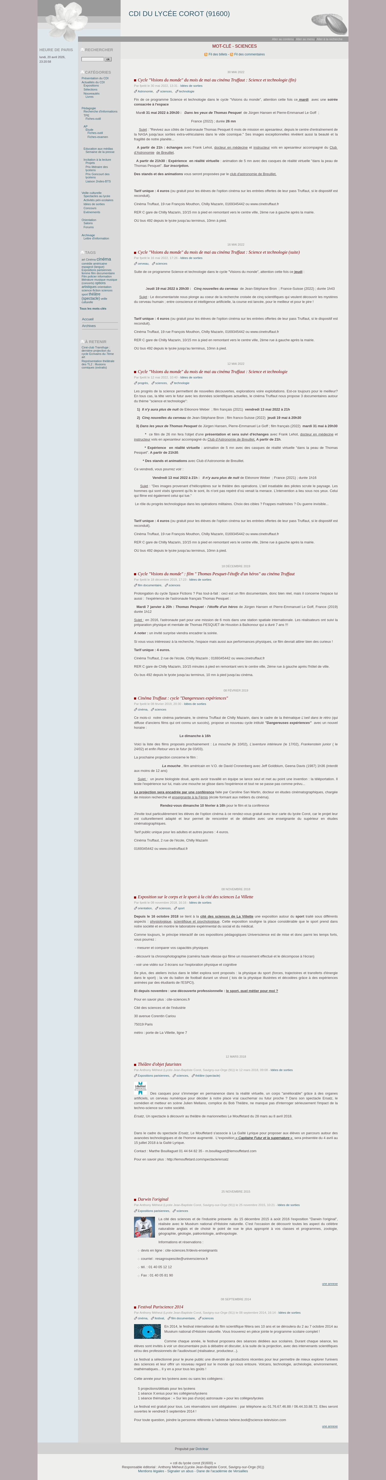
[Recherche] (92, 59)
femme (85, 273)
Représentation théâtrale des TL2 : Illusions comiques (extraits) (97, 364)
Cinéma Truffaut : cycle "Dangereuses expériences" (183, 698)
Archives (89, 326)
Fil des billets (218, 54)
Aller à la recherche (329, 39)
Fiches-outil (93, 118)
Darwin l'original (153, 1199)
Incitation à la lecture (97, 159)
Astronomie (145, 91)
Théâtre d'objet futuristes (159, 1064)
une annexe (330, 1283)
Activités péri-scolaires (98, 200)
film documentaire (149, 585)
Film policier (89, 276)
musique (100, 279)
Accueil (88, 319)
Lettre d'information (96, 238)
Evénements (92, 212)
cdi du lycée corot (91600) (179, 14)
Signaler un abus (180, 1471)
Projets (90, 162)
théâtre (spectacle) (207, 1075)
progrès (143, 383)
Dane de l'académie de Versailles (222, 1471)
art (83, 259)
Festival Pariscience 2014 (160, 1307)
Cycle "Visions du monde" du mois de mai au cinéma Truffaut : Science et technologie (213, 371)
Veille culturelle (91, 192)
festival (159, 1318)
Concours (90, 208)
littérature (87, 279)
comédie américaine (94, 263)
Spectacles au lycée (97, 196)
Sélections (91, 89)
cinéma (142, 709)
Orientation (88, 219)
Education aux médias (98, 148)
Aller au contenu (283, 39)
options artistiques (93, 285)
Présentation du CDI (95, 78)
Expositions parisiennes (153, 1075)
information (105, 276)
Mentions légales (151, 1471)
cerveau (143, 263)
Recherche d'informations (100, 111)
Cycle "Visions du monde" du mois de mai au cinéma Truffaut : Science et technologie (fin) (217, 80)
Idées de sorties (191, 85)
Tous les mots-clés (93, 308)
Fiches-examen (98, 136)
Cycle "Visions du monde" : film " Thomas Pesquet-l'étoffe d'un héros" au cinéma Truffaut (216, 574)
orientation (145, 908)
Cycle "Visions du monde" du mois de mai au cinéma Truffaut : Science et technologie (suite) (219, 252)
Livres (90, 96)
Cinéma (91, 259)
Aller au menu (305, 39)
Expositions (91, 85)
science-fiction (91, 290)
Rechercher (99, 50)
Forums (89, 227)
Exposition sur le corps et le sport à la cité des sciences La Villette (195, 897)
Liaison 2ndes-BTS (98, 181)
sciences (166, 91)
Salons (88, 223)
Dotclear (201, 1449)
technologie (186, 91)
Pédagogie (88, 108)
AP (86, 126)
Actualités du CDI (93, 82)
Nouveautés (92, 93)
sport (181, 908)
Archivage (88, 235)
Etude (89, 129)
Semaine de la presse (100, 151)
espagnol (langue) (92, 266)
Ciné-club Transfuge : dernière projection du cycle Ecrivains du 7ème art (97, 352)
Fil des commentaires (249, 54)
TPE (87, 115)
